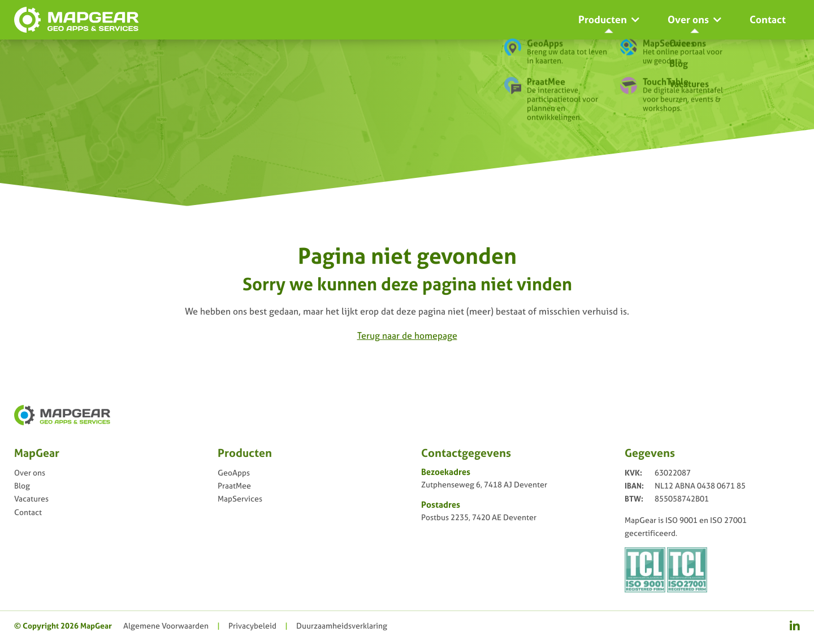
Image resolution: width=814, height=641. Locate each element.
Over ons (29, 472)
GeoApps (234, 472)
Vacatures (31, 498)
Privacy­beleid (252, 625)
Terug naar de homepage (407, 335)
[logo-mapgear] (76, 20)
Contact (28, 512)
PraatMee (234, 485)
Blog (22, 485)
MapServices (240, 498)
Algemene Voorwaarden (166, 625)
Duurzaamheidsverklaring (341, 625)
